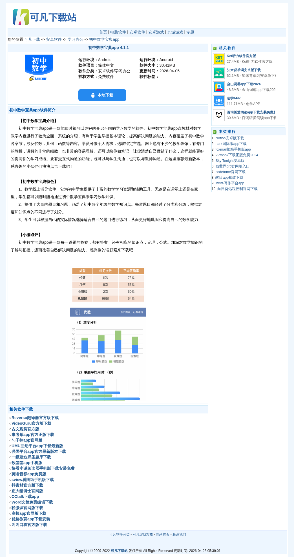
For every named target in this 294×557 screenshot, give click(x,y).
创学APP (234, 98)
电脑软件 (118, 32)
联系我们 (179, 534)
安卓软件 (137, 32)
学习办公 (75, 39)
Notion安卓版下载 (229, 138)
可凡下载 (32, 39)
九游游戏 (175, 32)
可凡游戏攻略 (143, 534)
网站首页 (162, 534)
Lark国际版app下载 (230, 144)
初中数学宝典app (104, 39)
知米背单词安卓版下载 (244, 70)
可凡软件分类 (119, 534)
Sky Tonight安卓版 (229, 161)
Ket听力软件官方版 (241, 56)
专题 (190, 32)
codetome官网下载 (230, 172)
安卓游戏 (156, 32)
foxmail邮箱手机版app (233, 149)
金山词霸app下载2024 (244, 84)
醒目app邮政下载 (229, 178)
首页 (103, 32)
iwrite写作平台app (229, 183)
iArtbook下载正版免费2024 (236, 155)
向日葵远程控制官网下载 (237, 189)
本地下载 (105, 95)
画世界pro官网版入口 (232, 166)
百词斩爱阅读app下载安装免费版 (252, 112)
